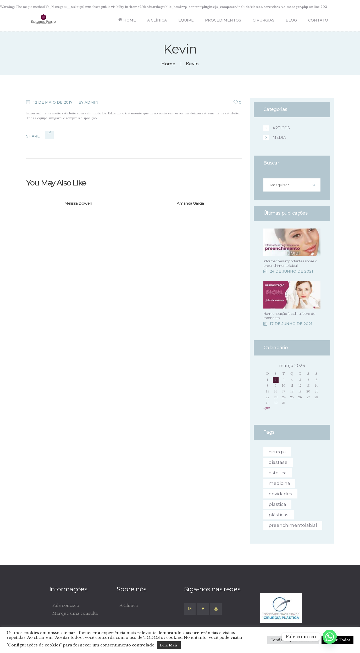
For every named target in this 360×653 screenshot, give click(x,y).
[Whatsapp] (330, 637)
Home (168, 63)
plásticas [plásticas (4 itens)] (279, 514)
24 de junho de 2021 (291, 271)
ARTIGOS (281, 128)
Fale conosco (65, 605)
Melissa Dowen (78, 203)
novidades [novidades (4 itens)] (280, 493)
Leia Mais (169, 645)
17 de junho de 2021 (291, 323)
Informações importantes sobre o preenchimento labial (290, 263)
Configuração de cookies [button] (293, 640)
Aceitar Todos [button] (337, 640)
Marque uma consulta (75, 613)
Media (279, 137)
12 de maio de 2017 (53, 102)
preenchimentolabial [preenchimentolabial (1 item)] (293, 525)
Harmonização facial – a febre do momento (289, 315)
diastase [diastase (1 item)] (278, 462)
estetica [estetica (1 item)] (278, 472)
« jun (266, 408)
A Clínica (129, 605)
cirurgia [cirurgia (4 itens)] (277, 451)
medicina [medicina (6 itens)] (279, 483)
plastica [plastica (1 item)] (277, 504)
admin (91, 102)
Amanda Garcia (190, 203)
